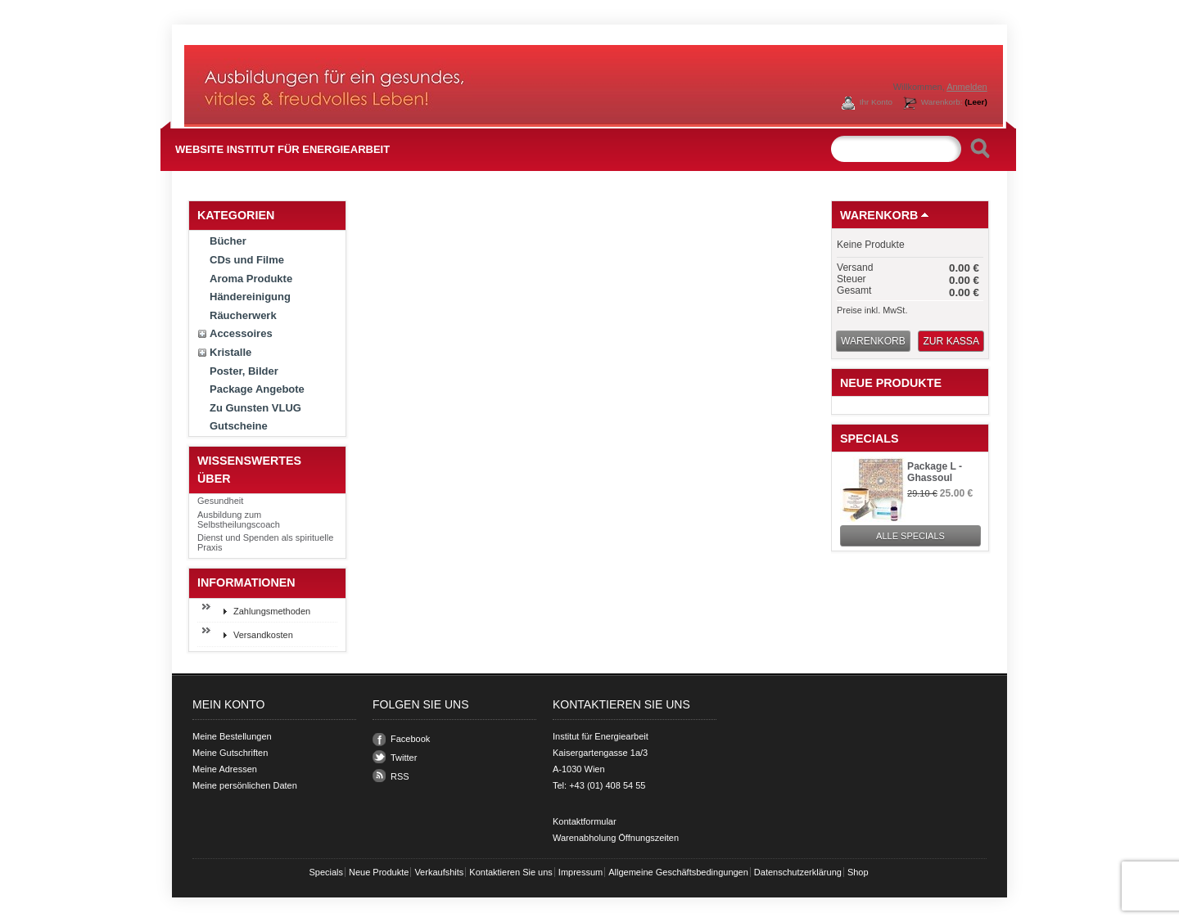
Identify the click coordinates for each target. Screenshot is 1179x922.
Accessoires (241, 333)
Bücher (228, 241)
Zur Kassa (951, 341)
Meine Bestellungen (232, 736)
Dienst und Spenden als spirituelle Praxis (265, 542)
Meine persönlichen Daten (244, 785)
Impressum (580, 872)
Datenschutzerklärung (798, 872)
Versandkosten (263, 635)
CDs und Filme (247, 260)
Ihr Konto (876, 101)
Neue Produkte (891, 382)
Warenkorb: (954, 101)
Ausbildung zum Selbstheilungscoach (238, 519)
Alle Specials (910, 536)
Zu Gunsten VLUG (255, 408)
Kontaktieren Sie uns (511, 872)
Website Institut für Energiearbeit (282, 149)
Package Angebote (257, 389)
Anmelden (966, 87)
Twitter (404, 757)
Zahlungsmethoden (271, 611)
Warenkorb (879, 215)
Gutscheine (239, 426)
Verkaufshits (438, 872)
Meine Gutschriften (230, 753)
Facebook (410, 739)
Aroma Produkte (251, 278)
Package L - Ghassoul (934, 472)
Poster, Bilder (244, 371)
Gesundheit (220, 501)
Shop (858, 872)
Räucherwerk (243, 315)
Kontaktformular (585, 821)
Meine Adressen (224, 769)
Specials (869, 438)
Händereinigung (250, 296)
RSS (400, 776)
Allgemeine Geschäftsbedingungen (678, 872)
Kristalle (230, 352)
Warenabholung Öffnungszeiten (616, 838)
